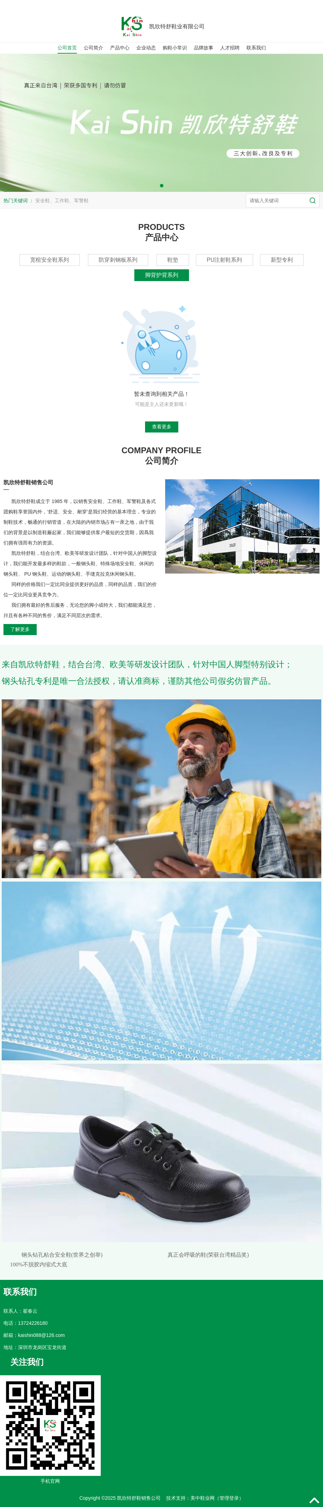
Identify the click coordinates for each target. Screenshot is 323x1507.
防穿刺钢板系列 (118, 260)
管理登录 (229, 1498)
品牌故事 (203, 47)
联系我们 (256, 47)
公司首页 (67, 47)
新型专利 (282, 260)
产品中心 (119, 47)
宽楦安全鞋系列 (49, 260)
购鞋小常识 (175, 47)
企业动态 (146, 47)
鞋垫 (172, 260)
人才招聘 (230, 47)
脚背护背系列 (161, 275)
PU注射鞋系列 (224, 260)
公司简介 (93, 47)
